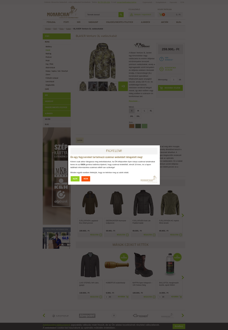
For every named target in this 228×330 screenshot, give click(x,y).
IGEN (75, 179)
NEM (86, 179)
